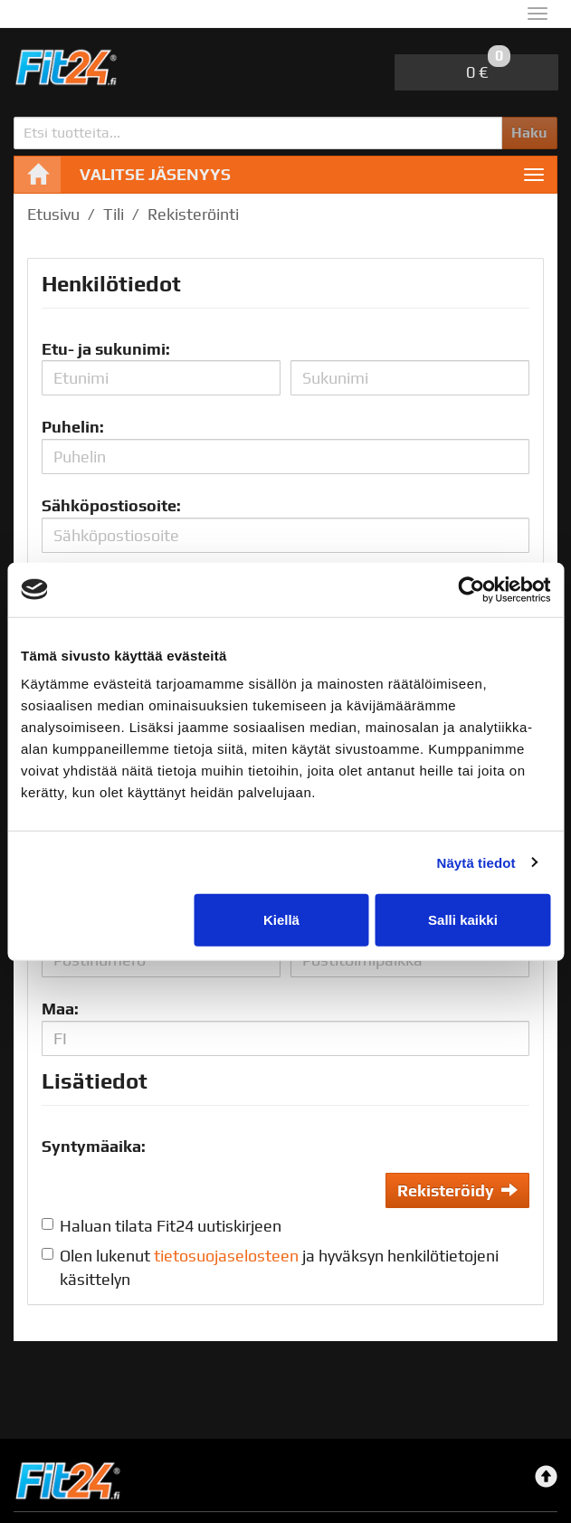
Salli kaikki (463, 920)
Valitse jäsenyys (155, 174)
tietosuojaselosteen (226, 1255)
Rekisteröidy (457, 1190)
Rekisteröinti (193, 214)
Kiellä (281, 920)
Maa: (60, 1008)
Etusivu (53, 214)
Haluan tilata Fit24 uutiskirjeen (170, 1225)
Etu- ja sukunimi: (106, 348)
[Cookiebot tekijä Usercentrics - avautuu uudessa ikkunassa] (471, 589)
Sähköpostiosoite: (111, 505)
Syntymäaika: (94, 1146)
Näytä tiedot (476, 862)
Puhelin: (73, 426)
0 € (488, 67)
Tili (113, 214)
